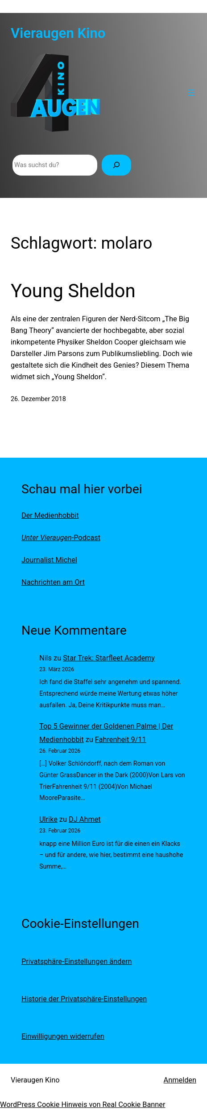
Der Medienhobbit (50, 515)
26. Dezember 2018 (38, 398)
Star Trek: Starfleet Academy (109, 658)
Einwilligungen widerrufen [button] (62, 1036)
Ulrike (48, 819)
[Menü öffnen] (191, 92)
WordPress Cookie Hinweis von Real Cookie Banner (83, 1104)
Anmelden (180, 1080)
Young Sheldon (73, 291)
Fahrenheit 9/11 (120, 739)
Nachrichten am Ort (53, 582)
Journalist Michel (49, 560)
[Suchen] (116, 165)
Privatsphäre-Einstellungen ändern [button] (76, 961)
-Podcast (60, 537)
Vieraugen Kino (58, 33)
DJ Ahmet (85, 819)
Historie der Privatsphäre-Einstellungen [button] (84, 999)
